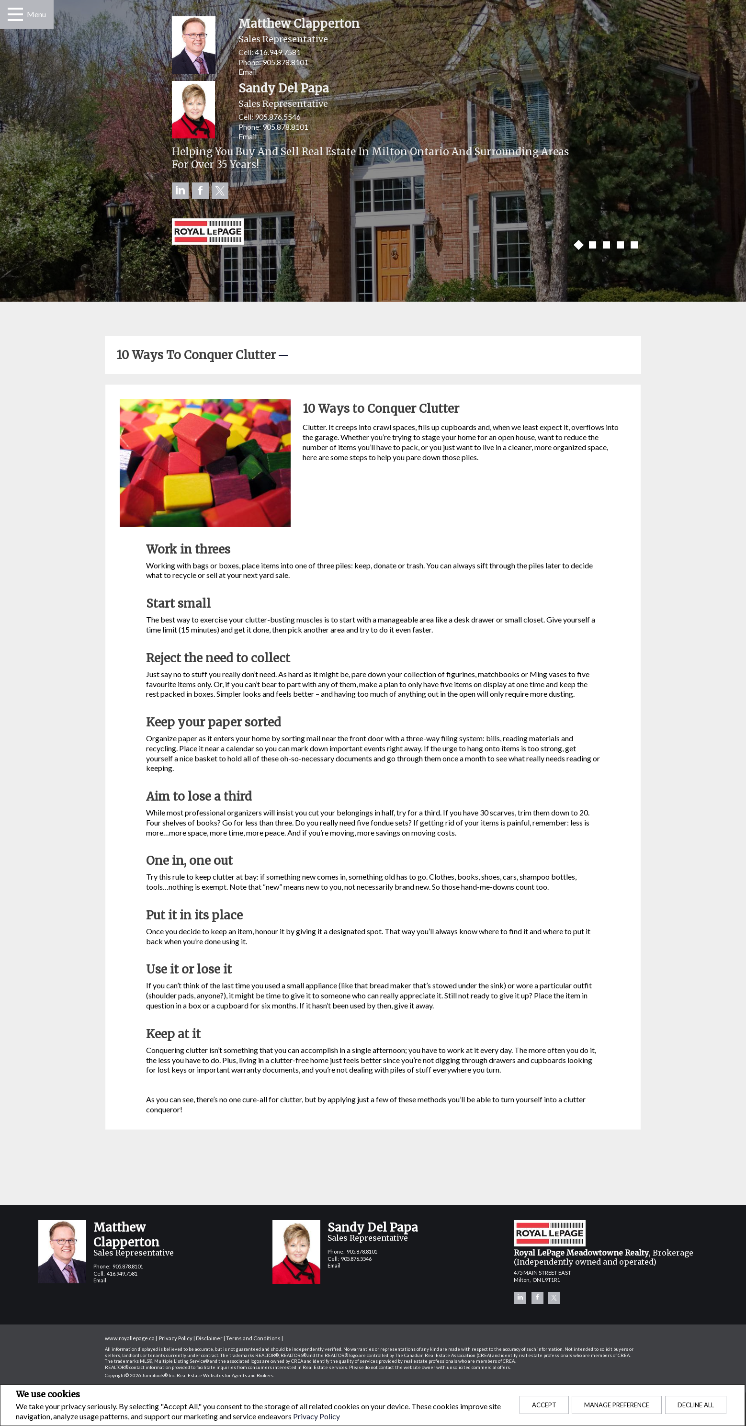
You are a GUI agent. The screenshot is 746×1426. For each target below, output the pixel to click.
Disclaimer (209, 1338)
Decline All (696, 1405)
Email (247, 71)
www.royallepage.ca (130, 1338)
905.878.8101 (285, 62)
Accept (544, 1405)
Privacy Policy (316, 1416)
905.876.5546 (278, 116)
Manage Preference (616, 1405)
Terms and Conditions (253, 1338)
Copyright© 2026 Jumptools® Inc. (140, 1375)
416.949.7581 (278, 52)
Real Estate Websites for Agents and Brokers (225, 1375)
